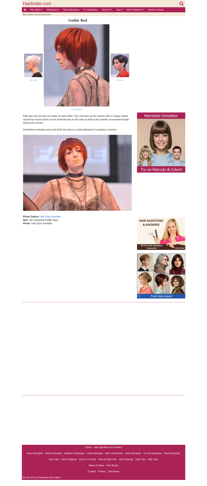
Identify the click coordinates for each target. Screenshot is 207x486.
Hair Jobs (153, 459)
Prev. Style (33, 80)
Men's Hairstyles (114, 453)
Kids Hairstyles (133, 453)
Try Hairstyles (90, 9)
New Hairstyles (71, 9)
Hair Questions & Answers (108, 447)
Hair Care (54, 459)
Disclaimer (113, 471)
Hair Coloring (126, 459)
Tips (119, 9)
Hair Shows (30, 14)
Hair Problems (135, 9)
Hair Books (112, 465)
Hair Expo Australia (50, 216)
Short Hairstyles (53, 453)
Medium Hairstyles (74, 453)
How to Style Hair (107, 459)
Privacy (102, 471)
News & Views (156, 9)
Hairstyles (52, 9)
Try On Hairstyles (152, 453)
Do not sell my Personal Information (42, 477)
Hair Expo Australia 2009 (42, 14)
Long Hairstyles (95, 453)
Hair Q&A (36, 9)
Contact (92, 471)
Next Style (119, 80)
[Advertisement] (77, 258)
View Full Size (77, 109)
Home (24, 14)
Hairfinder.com (37, 3)
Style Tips (140, 459)
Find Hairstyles (172, 453)
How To (107, 9)
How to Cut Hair (87, 459)
